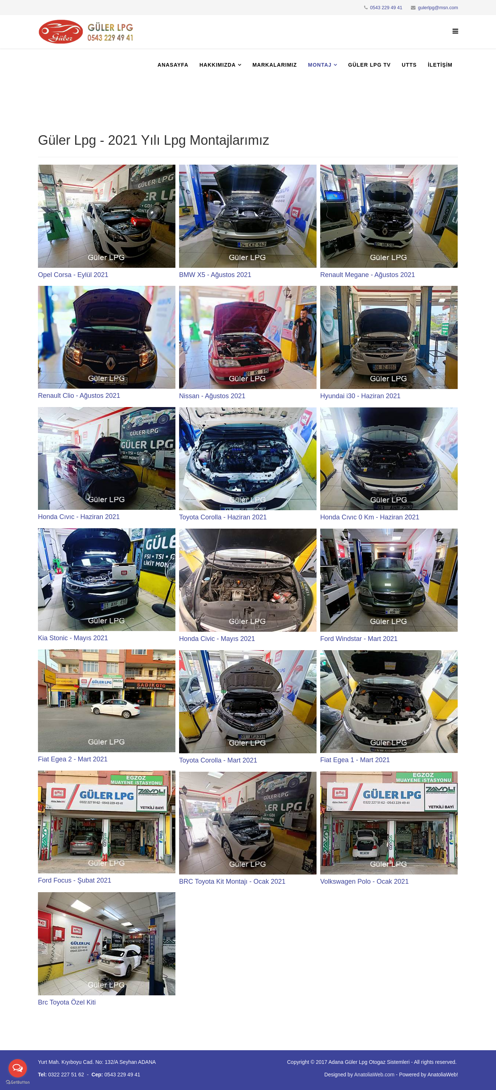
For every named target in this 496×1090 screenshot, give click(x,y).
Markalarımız (274, 65)
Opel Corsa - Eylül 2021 (73, 274)
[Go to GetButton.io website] (17, 1082)
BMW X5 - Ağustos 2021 (215, 274)
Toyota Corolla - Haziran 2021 (223, 517)
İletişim (440, 65)
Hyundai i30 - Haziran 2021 (360, 396)
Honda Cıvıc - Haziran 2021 (79, 517)
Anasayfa (173, 65)
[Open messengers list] (17, 1068)
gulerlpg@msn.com (438, 7)
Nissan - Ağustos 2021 (212, 396)
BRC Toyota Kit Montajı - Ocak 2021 (232, 881)
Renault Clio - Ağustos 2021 (79, 395)
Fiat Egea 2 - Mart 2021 (73, 759)
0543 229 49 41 (386, 7)
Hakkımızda (217, 65)
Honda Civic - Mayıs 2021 (217, 638)
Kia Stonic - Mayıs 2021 (73, 638)
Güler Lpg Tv (369, 65)
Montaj (320, 65)
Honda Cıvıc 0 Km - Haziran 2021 (369, 517)
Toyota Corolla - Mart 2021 (218, 760)
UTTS (409, 65)
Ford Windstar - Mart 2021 (359, 638)
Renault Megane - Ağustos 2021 (367, 274)
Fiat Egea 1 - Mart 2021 (355, 760)
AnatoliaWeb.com (374, 1074)
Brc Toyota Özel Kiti (67, 1002)
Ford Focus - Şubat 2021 (74, 880)
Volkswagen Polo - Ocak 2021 (364, 881)
